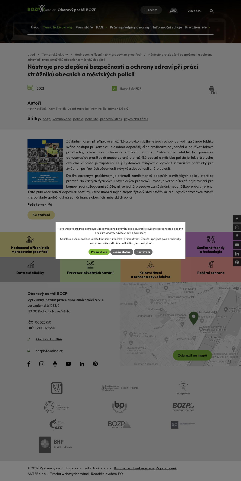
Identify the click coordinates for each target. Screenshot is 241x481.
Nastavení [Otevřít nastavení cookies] (143, 251)
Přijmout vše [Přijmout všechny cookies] (99, 251)
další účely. (140, 233)
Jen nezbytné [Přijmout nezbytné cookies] (122, 251)
